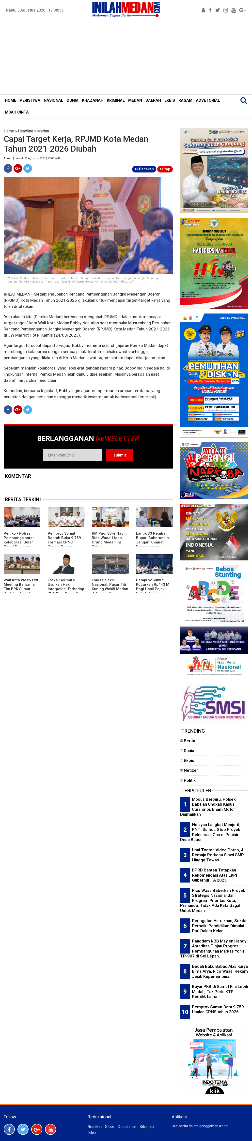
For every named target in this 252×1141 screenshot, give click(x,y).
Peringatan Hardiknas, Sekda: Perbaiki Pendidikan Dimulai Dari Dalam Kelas (219, 925)
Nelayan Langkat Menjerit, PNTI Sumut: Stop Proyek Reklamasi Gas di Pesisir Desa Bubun (210, 832)
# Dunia (187, 750)
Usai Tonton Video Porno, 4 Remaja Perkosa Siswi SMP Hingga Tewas (218, 854)
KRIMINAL (116, 100)
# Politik (188, 780)
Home (9, 131)
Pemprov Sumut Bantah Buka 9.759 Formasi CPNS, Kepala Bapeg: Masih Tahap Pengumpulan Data (64, 544)
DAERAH (153, 100)
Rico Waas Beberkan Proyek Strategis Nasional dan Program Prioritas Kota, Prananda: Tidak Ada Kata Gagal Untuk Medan (212, 900)
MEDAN (135, 100)
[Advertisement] (126, 57)
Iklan (92, 1132)
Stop (165, 169)
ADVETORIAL (208, 100)
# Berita (187, 740)
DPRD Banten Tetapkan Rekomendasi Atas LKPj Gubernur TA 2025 (214, 875)
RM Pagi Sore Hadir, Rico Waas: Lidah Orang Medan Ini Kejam (109, 540)
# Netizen (189, 770)
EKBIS (169, 100)
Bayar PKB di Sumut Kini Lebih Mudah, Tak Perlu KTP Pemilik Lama (220, 991)
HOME (10, 100)
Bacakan (144, 169)
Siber (109, 1126)
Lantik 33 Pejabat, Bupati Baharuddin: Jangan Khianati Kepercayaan (153, 540)
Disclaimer (127, 1126)
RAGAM (185, 100)
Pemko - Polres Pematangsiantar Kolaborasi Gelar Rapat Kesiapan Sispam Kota (19, 542)
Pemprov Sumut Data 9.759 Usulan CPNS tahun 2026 (218, 1009)
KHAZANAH (92, 100)
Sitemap (147, 1126)
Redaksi (95, 1126)
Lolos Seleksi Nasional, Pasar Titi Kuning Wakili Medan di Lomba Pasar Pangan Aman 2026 (110, 589)
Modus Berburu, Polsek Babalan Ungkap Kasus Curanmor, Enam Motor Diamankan (208, 807)
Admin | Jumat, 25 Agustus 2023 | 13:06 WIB (32, 158)
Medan (43, 131)
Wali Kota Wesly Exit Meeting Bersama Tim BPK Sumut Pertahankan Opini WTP (21, 589)
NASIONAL (53, 100)
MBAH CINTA (17, 112)
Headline (25, 131)
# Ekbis (187, 760)
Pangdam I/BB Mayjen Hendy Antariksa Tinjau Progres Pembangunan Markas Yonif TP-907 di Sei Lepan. (213, 949)
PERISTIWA (30, 100)
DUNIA (73, 100)
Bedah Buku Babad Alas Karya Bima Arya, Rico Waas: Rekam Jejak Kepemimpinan (220, 971)
